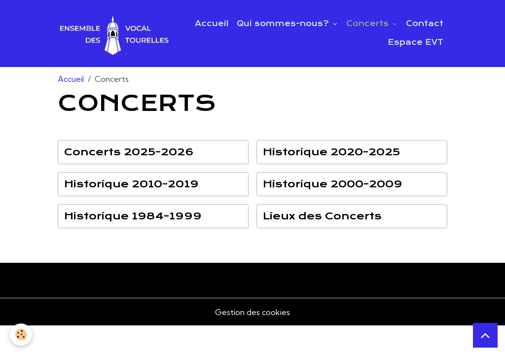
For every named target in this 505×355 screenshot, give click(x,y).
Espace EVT (415, 42)
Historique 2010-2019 (131, 184)
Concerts (368, 23)
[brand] (114, 33)
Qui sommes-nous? (284, 23)
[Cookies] (21, 334)
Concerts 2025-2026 (129, 152)
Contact (424, 23)
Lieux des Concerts (322, 216)
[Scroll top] (485, 335)
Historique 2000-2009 (332, 184)
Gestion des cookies (252, 312)
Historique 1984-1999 (133, 216)
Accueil (212, 23)
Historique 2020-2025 (331, 152)
